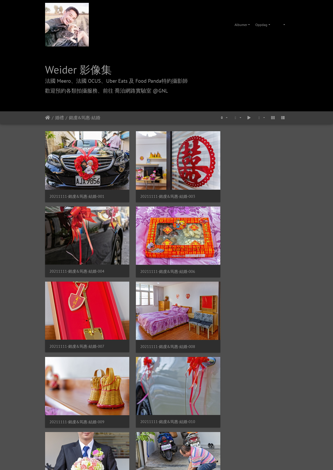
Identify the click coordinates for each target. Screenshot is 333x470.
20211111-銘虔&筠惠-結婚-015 (135, 287)
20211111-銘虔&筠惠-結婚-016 (197, 287)
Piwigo (174, 382)
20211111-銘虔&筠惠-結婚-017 (260, 287)
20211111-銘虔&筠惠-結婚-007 (72, 231)
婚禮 (59, 118)
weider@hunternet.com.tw (166, 443)
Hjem (47, 117)
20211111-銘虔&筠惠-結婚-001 (72, 176)
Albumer (241, 24)
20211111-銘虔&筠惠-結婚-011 (72, 287)
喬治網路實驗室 (154, 407)
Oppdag (261, 24)
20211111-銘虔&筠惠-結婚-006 (260, 176)
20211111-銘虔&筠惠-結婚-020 (197, 343)
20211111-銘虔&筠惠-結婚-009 (197, 232)
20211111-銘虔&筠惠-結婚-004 (197, 176)
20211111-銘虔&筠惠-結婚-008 (135, 232)
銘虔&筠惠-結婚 (84, 118)
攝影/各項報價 (180, 407)
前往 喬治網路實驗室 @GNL (135, 90)
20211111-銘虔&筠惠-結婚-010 (260, 231)
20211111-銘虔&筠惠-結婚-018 (72, 342)
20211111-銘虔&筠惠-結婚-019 (135, 342)
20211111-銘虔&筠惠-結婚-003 (135, 176)
